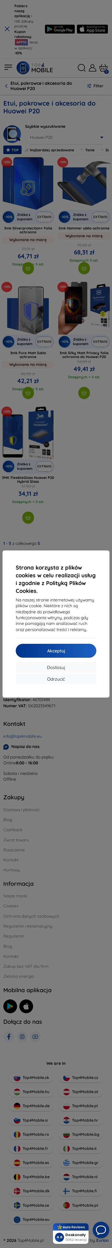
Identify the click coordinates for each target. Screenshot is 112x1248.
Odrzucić (56, 679)
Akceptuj (56, 651)
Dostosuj (56, 667)
